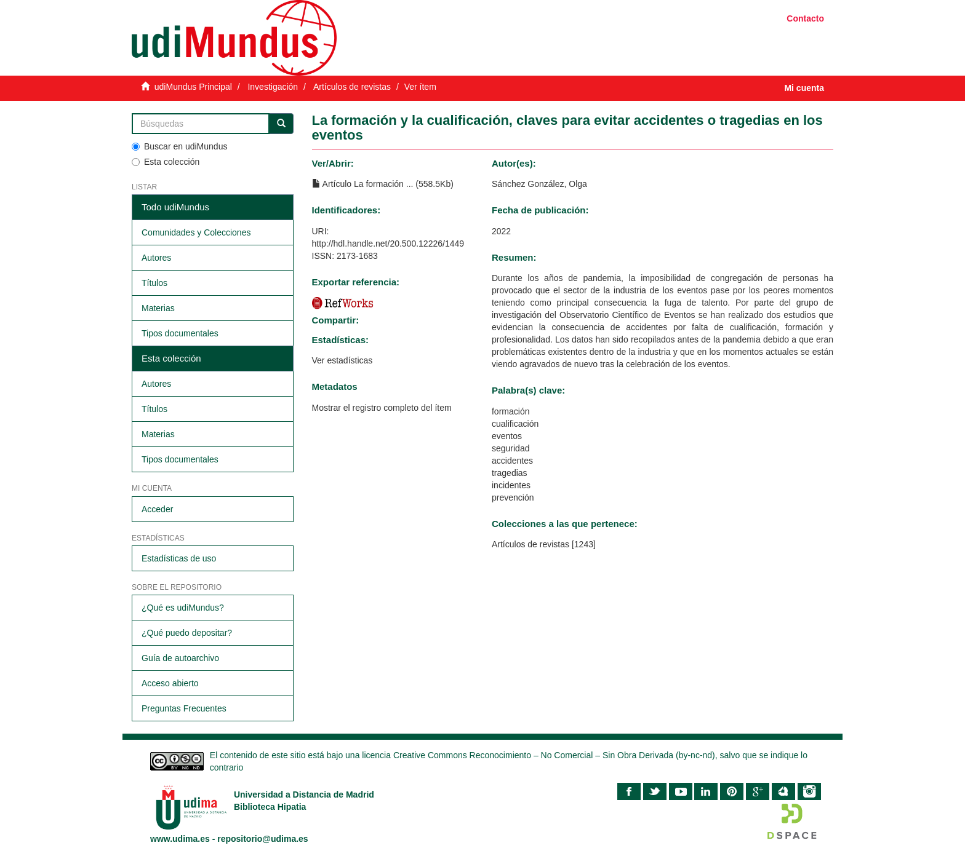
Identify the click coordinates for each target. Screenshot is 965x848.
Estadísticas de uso (179, 558)
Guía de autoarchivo (180, 658)
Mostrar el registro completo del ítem (382, 408)
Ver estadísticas (342, 360)
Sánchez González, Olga (539, 184)
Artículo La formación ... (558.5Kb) (383, 184)
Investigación (272, 87)
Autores (156, 258)
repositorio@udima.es (262, 839)
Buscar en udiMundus (179, 146)
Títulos (154, 283)
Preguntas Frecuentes (184, 708)
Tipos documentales (180, 333)
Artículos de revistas (352, 87)
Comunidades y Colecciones (196, 232)
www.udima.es (180, 839)
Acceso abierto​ (170, 683)
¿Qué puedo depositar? (187, 633)
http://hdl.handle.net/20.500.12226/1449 (388, 243)
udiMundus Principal (193, 87)
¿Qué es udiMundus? (183, 607)
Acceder (157, 509)
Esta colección (165, 162)
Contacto (805, 18)
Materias (158, 308)
